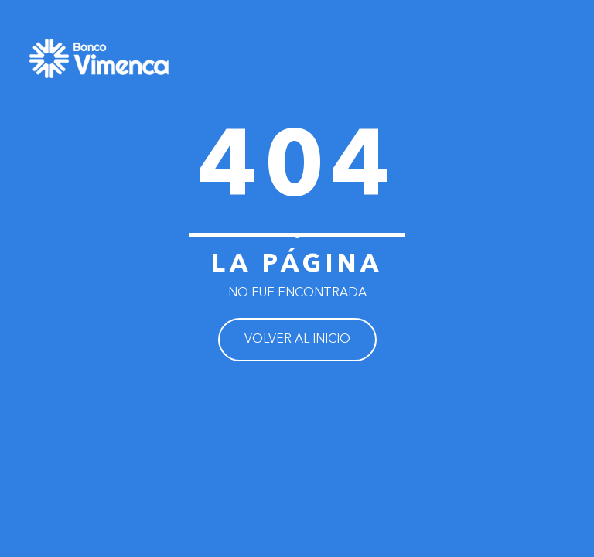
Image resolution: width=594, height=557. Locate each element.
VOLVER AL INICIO (297, 339)
